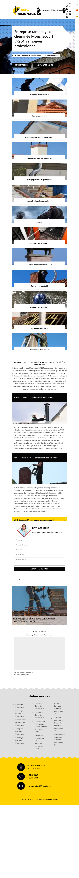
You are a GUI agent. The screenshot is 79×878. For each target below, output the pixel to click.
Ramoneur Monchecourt (20, 705)
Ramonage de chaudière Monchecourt (20, 713)
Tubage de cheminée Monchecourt (20, 731)
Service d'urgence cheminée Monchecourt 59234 (58, 708)
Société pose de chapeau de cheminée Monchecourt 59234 (59, 739)
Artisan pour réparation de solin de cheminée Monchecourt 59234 (39, 742)
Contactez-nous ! (45, 65)
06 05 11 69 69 (68, 14)
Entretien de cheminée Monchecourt (39, 715)
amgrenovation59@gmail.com (51, 10)
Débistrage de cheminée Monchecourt (20, 740)
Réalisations (21, 65)
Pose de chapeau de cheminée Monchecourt (21, 722)
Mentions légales (51, 799)
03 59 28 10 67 (68, 6)
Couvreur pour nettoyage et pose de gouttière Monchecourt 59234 (41, 726)
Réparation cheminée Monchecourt (39, 706)
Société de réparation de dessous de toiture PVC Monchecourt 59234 (58, 724)
